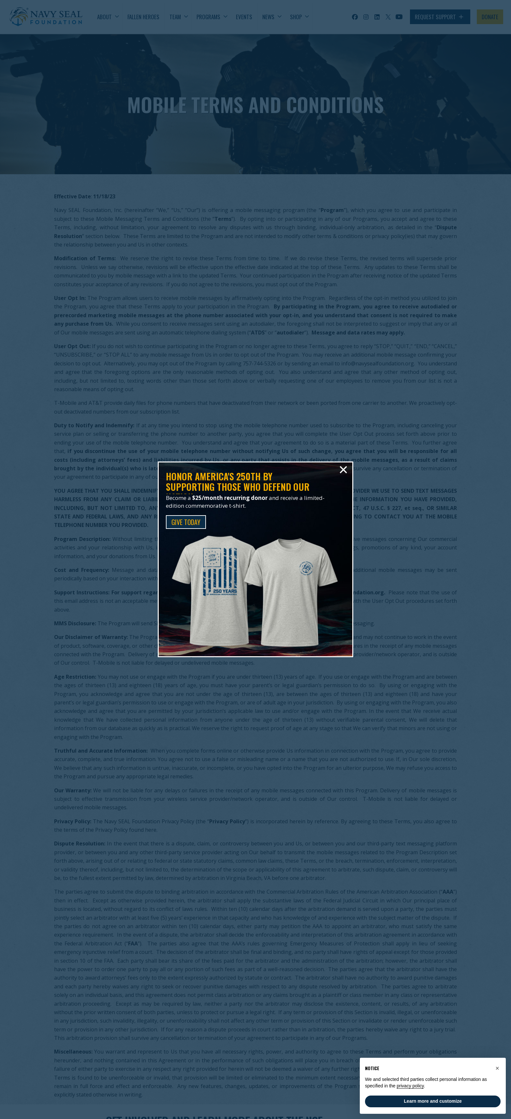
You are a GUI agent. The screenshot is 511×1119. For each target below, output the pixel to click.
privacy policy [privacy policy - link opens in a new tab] (410, 1085)
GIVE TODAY (185, 522)
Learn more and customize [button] (432, 1101)
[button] (497, 1068)
